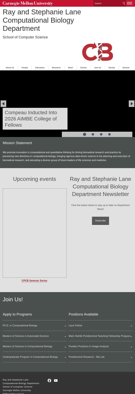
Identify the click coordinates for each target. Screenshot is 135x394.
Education (40, 43)
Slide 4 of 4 (109, 110)
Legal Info (8, 382)
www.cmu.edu (24, 382)
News (70, 43)
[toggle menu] (129, 3)
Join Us (97, 43)
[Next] (131, 79)
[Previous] (3, 79)
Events (84, 43)
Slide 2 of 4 (93, 110)
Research (56, 43)
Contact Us (8, 376)
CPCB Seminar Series (34, 256)
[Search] (109, 3)
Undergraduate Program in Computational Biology (30, 332)
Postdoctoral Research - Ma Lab (86, 332)
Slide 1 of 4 (84, 110)
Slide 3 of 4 (101, 110)
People (25, 43)
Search (124, 3)
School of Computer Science (25, 36)
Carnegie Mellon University (25, 3)
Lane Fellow (75, 301)
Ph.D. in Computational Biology (20, 301)
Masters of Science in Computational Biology (27, 322)
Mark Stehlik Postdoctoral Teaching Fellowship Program (100, 311)
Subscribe (100, 196)
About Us (10, 43)
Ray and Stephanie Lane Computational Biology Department (42, 19)
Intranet (126, 43)
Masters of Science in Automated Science (26, 311)
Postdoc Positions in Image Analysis (89, 322)
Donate (112, 43)
